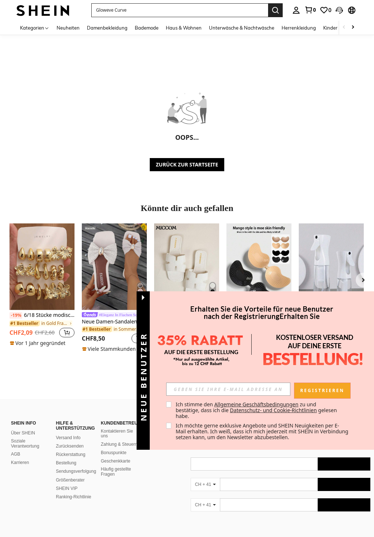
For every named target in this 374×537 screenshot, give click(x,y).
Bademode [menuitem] (147, 28)
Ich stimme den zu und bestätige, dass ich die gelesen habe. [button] (257, 410)
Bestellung (66, 454)
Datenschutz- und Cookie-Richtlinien (273, 410)
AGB (15, 445)
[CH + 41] (205, 475)
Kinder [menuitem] (330, 28)
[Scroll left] (344, 27)
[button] (339, 10)
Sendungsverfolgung (76, 462)
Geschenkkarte (115, 452)
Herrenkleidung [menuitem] (299, 28)
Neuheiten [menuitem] (68, 28)
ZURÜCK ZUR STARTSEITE (187, 164)
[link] (310, 9)
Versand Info (68, 428)
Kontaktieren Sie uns (117, 425)
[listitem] (42, 285)
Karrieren (20, 453)
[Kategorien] (34, 27)
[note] (38, 343)
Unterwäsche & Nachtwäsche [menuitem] (241, 28)
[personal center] (296, 10)
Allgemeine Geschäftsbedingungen (256, 404)
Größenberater (70, 471)
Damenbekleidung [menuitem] (107, 28)
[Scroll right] (352, 27)
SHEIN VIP (66, 479)
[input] (228, 389)
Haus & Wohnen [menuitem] (184, 28)
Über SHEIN (23, 424)
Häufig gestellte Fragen (116, 463)
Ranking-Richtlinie (73, 488)
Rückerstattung (70, 445)
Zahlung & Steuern (119, 435)
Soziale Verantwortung (25, 435)
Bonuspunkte (113, 443)
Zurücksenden (70, 437)
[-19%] (15, 315)
